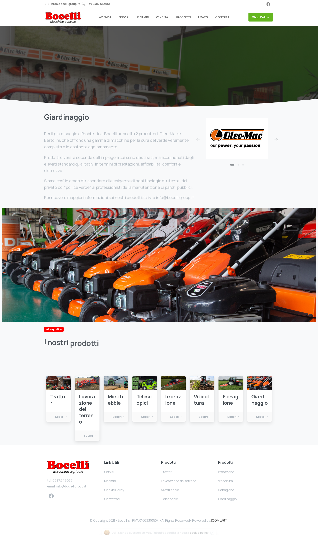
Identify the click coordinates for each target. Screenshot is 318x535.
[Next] (276, 140)
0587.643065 (62, 485)
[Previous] (198, 140)
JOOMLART (218, 520)
